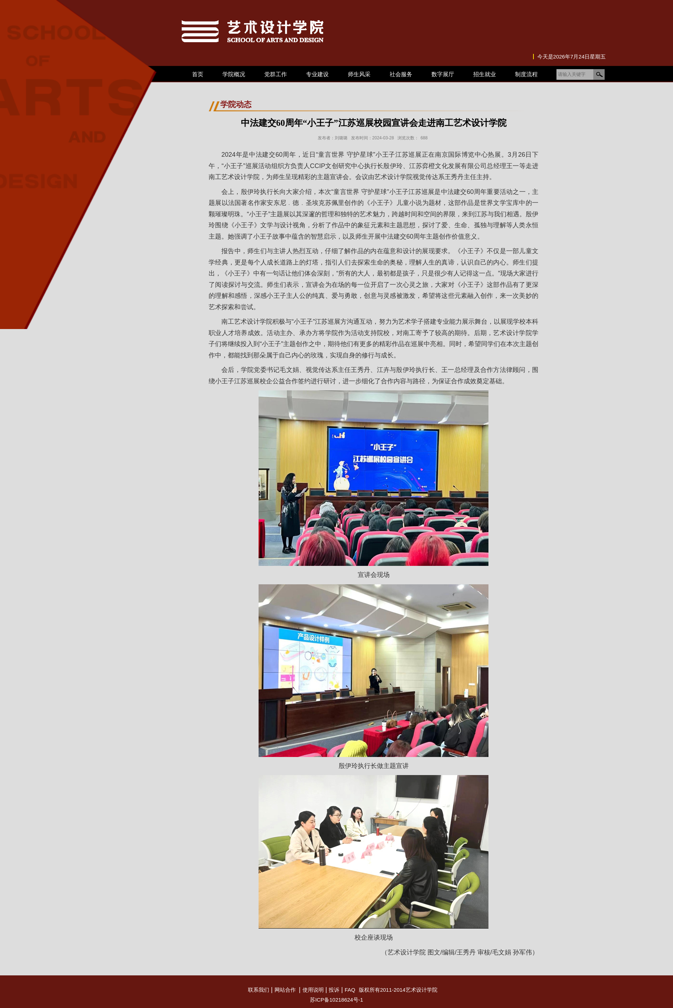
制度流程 (526, 74)
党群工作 (275, 74)
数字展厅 (442, 74)
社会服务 (401, 74)
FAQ (350, 990)
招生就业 (484, 74)
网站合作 (285, 990)
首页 (197, 74)
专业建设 (317, 74)
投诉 (334, 990)
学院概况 (233, 74)
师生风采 (359, 74)
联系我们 (258, 990)
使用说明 (313, 990)
